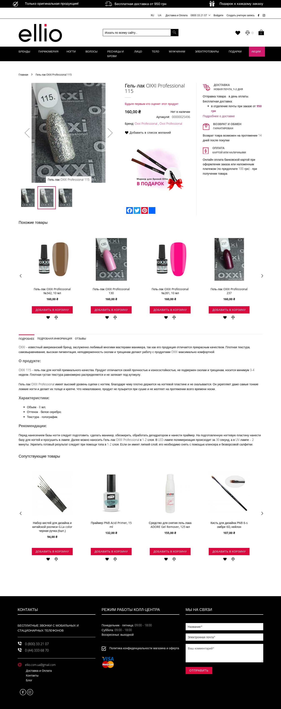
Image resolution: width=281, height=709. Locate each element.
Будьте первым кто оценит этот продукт (152, 104)
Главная (23, 74)
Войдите (218, 15)
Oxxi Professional (146, 124)
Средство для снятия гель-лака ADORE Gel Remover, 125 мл (170, 525)
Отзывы (80, 338)
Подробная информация (54, 338)
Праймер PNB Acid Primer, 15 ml (111, 525)
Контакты (32, 675)
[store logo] (40, 33)
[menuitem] (24, 52)
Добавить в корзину (52, 310)
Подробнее (26, 338)
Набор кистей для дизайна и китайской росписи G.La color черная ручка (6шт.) (52, 527)
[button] (27, 133)
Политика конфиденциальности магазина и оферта (144, 648)
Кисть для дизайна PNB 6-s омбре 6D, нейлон (229, 525)
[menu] (141, 54)
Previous (20, 277)
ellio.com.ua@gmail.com (40, 665)
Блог (29, 680)
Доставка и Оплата (177, 15)
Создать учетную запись (240, 15)
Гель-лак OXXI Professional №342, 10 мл (52, 291)
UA (159, 15)
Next (260, 277)
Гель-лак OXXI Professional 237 (229, 291)
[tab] (28, 337)
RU (153, 15)
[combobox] (140, 32)
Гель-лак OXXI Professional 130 (111, 291)
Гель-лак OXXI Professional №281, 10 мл (170, 291)
